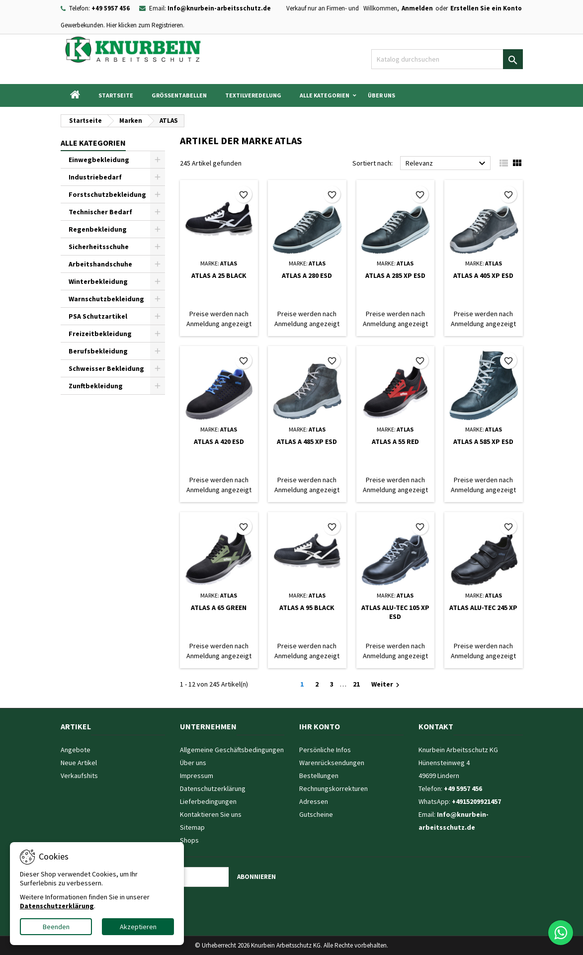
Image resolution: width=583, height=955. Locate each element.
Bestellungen (318, 775)
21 (356, 684)
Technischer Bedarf (100, 211)
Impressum (196, 775)
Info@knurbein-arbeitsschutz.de (219, 8)
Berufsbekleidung (98, 351)
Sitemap (192, 827)
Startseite (115, 95)
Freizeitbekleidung (100, 333)
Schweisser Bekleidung (106, 368)
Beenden (56, 926)
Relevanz (447, 164)
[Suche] (447, 59)
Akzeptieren (138, 926)
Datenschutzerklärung (213, 788)
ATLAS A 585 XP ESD (483, 441)
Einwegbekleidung (99, 159)
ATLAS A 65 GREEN (219, 607)
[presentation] (199, 906)
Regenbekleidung (98, 229)
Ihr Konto (319, 726)
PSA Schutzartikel (98, 316)
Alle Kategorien (324, 95)
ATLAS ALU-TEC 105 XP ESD (395, 612)
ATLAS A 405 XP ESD (483, 275)
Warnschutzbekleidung (106, 298)
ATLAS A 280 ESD (307, 275)
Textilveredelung (253, 95)
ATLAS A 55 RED (395, 441)
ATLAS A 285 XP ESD (395, 275)
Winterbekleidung (98, 281)
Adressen (313, 801)
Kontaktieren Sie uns (211, 814)
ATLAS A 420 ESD (219, 441)
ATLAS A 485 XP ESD (307, 441)
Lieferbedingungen (208, 801)
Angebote (75, 749)
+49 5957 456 (110, 8)
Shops (189, 840)
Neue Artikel (79, 762)
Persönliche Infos (325, 749)
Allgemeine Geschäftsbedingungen (232, 749)
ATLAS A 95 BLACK (306, 607)
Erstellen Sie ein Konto (486, 8)
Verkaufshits (79, 775)
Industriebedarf (95, 177)
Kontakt (435, 726)
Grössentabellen (179, 95)
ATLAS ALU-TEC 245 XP (483, 607)
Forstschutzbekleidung (107, 194)
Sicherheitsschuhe (99, 246)
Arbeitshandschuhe (100, 264)
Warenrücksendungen (331, 762)
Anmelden (417, 8)
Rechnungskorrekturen (333, 788)
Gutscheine (316, 814)
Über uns (381, 95)
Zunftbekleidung (96, 385)
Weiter (386, 685)
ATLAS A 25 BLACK (219, 275)
